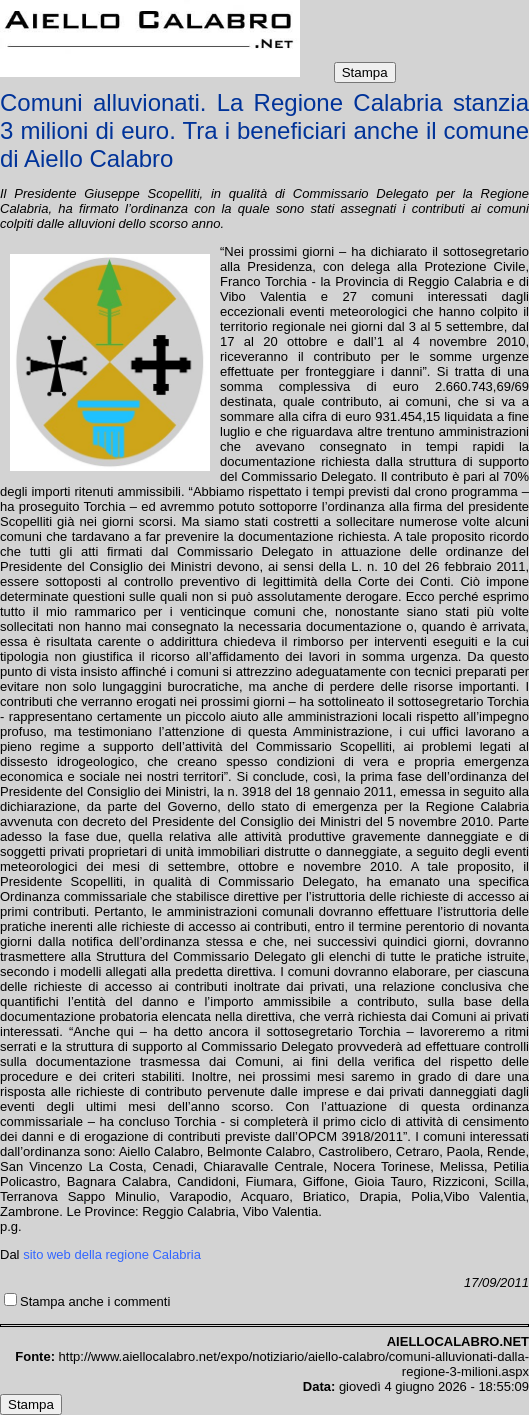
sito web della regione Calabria (112, 1254)
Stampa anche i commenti (95, 1301)
